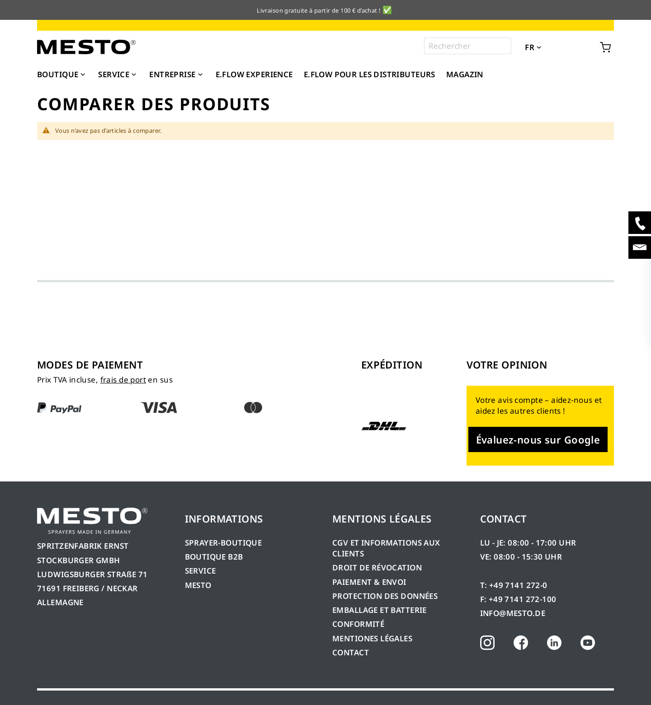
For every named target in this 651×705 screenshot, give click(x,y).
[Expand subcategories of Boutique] (82, 75)
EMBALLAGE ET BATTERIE (379, 610)
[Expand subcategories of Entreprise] (200, 75)
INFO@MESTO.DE (512, 613)
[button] (551, 46)
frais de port (123, 379)
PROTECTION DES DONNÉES (385, 596)
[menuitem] (62, 74)
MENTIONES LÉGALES (372, 638)
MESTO (198, 585)
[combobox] (467, 45)
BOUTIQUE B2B (214, 556)
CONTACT (350, 652)
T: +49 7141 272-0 (513, 585)
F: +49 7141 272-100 (518, 599)
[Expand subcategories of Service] (133, 75)
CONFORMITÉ (358, 624)
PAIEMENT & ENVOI (369, 582)
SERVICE (200, 570)
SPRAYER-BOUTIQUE (223, 542)
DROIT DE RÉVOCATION (377, 567)
